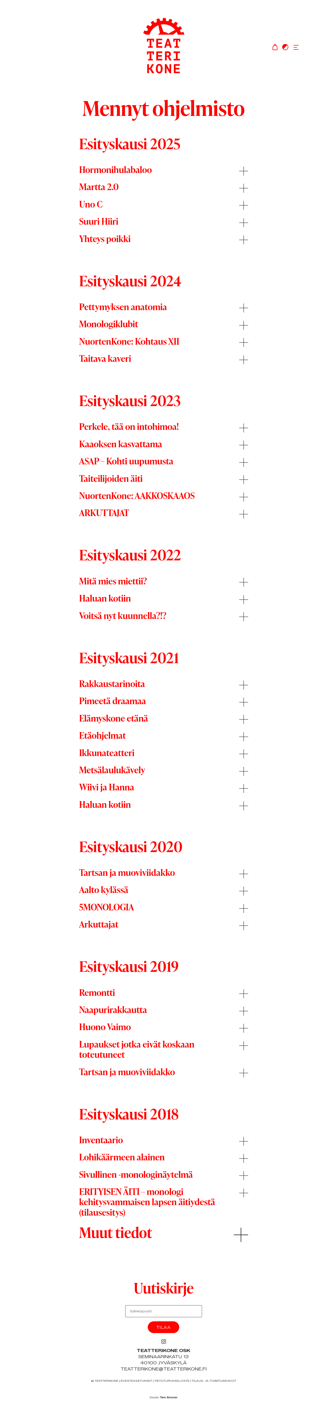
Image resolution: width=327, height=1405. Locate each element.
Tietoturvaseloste (171, 1380)
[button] (296, 47)
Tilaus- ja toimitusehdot (214, 1380)
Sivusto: (163, 1397)
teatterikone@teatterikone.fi (164, 1369)
